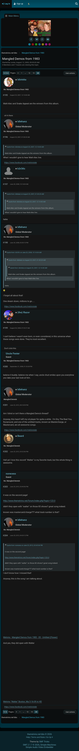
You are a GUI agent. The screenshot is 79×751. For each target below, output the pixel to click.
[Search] (76, 3)
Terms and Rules (38, 737)
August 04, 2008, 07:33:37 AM (20, 328)
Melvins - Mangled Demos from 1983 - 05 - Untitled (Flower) (30, 637)
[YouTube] (48, 39)
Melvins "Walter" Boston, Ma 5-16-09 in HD (22, 701)
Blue (39, 44)
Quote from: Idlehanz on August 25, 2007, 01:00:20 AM (25, 194)
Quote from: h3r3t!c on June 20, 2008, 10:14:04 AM (24, 252)
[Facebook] (31, 39)
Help (28, 737)
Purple (46, 44)
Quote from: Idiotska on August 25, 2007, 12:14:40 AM (25, 147)
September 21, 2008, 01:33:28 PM (21, 366)
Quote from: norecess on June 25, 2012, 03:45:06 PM (25, 545)
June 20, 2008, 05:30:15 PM (19, 243)
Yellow (43, 44)
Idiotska (21, 79)
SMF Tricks (44, 741)
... (25, 73)
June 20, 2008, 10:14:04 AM (19, 184)
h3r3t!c (21, 168)
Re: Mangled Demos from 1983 (16, 89)
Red (33, 44)
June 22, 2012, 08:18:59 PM (19, 405)
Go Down (6, 73)
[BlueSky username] (36, 39)
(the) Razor (23, 312)
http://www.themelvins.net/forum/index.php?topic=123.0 (29, 501)
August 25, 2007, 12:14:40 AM (20, 95)
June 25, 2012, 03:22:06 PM (19, 451)
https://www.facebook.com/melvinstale (20, 163)
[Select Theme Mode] (29, 4)
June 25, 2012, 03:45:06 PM (19, 487)
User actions (70, 73)
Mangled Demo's (10, 399)
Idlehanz (22, 121)
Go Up (5, 712)
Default (29, 44)
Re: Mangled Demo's (12, 446)
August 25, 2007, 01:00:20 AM (20, 137)
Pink (49, 44)
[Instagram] (42, 39)
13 (34, 73)
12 (29, 73)
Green (36, 44)
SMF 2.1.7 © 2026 (31, 745)
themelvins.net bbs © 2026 (39, 734)
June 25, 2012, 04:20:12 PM (19, 535)
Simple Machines (48, 745)
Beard (20, 435)
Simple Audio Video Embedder (39, 747)
